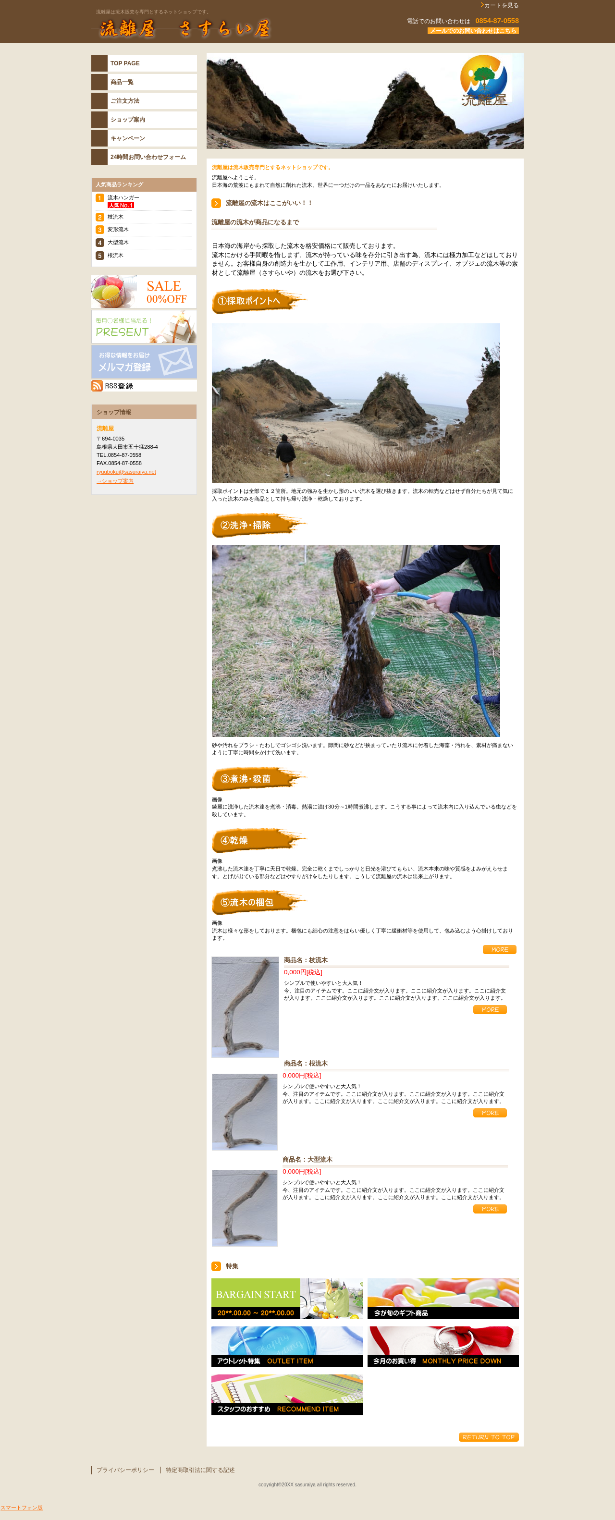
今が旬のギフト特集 (443, 1298)
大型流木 (118, 242)
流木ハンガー (123, 197)
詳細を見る (500, 949)
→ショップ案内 (115, 481)
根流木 (115, 255)
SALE (144, 291)
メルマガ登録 (144, 362)
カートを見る (501, 5)
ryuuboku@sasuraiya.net (126, 472)
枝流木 (115, 217)
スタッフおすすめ (287, 1394)
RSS (144, 386)
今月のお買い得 (443, 1346)
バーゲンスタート (287, 1298)
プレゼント (144, 326)
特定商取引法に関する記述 (200, 1470)
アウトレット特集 (287, 1346)
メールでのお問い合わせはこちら (473, 30)
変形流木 (118, 229)
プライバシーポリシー (125, 1470)
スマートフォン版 (21, 1507)
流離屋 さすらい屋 (211, 28)
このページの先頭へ (489, 1437)
